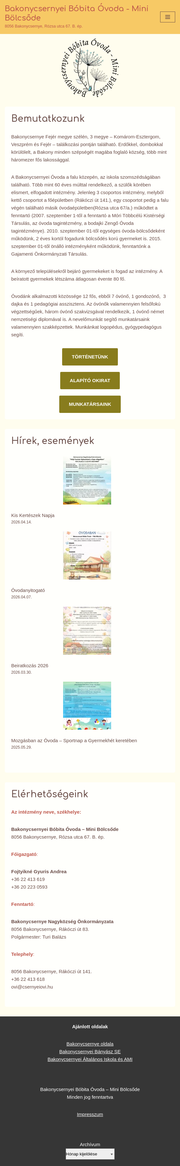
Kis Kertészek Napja (32, 515)
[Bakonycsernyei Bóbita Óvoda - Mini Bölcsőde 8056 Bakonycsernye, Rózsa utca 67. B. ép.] (78, 16)
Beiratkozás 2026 (29, 665)
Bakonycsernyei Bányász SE (90, 1051)
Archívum (90, 1144)
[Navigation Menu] (167, 17)
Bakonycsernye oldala (90, 1044)
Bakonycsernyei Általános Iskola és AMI (89, 1059)
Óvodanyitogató (28, 590)
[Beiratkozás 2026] (87, 632)
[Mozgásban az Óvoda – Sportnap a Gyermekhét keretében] (87, 707)
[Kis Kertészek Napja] (87, 481)
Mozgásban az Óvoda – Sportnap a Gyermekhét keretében (74, 740)
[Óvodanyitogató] (87, 556)
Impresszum (90, 1114)
